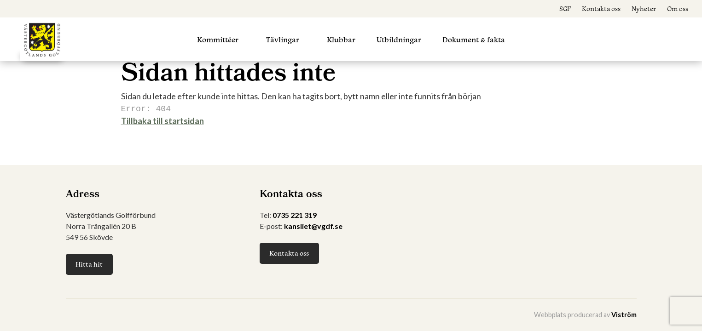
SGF (565, 8)
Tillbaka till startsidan (162, 120)
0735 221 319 (295, 215)
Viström (624, 315)
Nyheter (644, 8)
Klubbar (341, 39)
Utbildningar (399, 39)
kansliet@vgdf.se (313, 226)
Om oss (677, 8)
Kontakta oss (601, 8)
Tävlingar (282, 39)
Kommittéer (217, 39)
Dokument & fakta (473, 39)
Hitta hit (89, 264)
